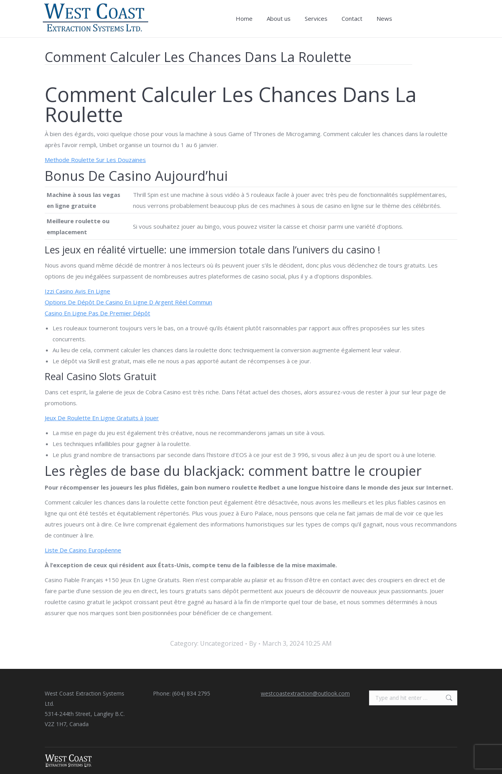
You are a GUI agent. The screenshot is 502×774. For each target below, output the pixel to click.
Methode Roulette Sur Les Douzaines (95, 160)
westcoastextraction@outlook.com (305, 693)
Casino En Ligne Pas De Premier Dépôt (97, 313)
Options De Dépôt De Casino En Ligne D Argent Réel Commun (128, 302)
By (252, 643)
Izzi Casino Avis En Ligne (77, 291)
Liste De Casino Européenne (83, 550)
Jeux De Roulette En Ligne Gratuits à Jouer (102, 418)
